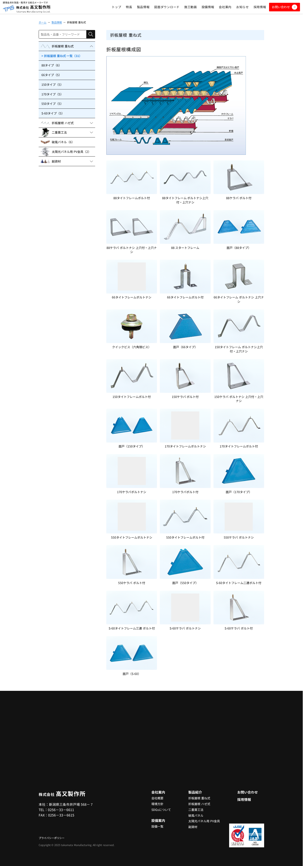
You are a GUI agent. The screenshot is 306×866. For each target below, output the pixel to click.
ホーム (42, 22)
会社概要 (157, 798)
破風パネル (195, 815)
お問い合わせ (247, 792)
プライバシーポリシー (51, 838)
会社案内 (158, 792)
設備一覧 (157, 826)
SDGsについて (161, 809)
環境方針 (157, 804)
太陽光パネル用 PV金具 (204, 821)
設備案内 (158, 820)
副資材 (192, 827)
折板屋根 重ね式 (199, 798)
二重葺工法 (195, 809)
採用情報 (244, 799)
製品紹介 (195, 792)
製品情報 (57, 22)
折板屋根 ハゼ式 (199, 804)
